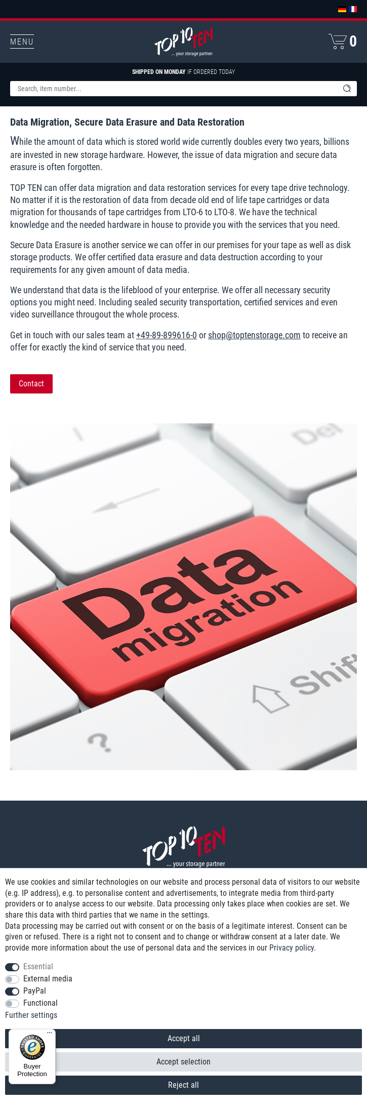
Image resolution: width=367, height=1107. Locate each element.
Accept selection (183, 1061)
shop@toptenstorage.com (254, 335)
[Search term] (173, 88)
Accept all (184, 1038)
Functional (40, 1003)
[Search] (347, 88)
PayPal (34, 991)
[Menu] (50, 1035)
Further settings (31, 1015)
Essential (38, 966)
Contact (31, 383)
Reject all (183, 1085)
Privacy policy (291, 948)
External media (47, 978)
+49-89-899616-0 (166, 335)
